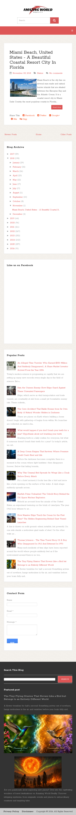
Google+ (54, 115)
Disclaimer (27, 811)
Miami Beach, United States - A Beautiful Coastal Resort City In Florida (33, 60)
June (15, 184)
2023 (12, 235)
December (18, 214)
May (15, 180)
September (18, 197)
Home (38, 134)
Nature (40, 73)
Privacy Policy (11, 811)
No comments (55, 73)
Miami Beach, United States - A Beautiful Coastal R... (36, 210)
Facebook (29, 115)
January (16, 162)
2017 (12, 154)
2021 (12, 227)
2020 (12, 223)
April (15, 175)
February (17, 167)
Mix (14, 119)
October (17, 201)
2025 (12, 244)
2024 (12, 240)
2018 (12, 158)
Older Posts (66, 134)
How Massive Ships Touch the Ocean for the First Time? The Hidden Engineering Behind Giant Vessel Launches (41, 519)
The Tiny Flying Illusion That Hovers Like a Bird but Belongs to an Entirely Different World (35, 698)
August (16, 193)
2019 (12, 218)
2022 (12, 231)
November (18, 205)
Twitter (41, 115)
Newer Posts (11, 134)
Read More (57, 107)
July (15, 188)
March (16, 171)
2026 (12, 248)
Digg (23, 119)
